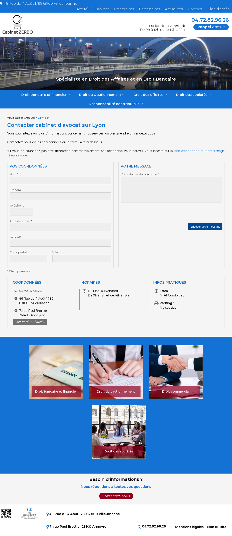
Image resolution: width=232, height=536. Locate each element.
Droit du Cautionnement (100, 94)
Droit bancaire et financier (44, 94)
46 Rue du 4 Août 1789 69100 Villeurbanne (40, 3)
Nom (14, 174)
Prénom (15, 190)
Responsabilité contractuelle (114, 103)
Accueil (83, 9)
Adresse (15, 236)
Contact (195, 9)
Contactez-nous (116, 496)
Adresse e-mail (21, 221)
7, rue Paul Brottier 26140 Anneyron (79, 526)
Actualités (174, 9)
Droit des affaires (149, 94)
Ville (55, 252)
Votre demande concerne (140, 174)
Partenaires (149, 9)
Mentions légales (189, 527)
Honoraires (124, 9)
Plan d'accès (218, 9)
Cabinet (101, 9)
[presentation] (153, 214)
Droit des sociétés (191, 94)
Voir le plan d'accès (30, 322)
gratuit (211, 27)
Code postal (18, 252)
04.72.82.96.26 (207, 20)
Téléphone (18, 205)
